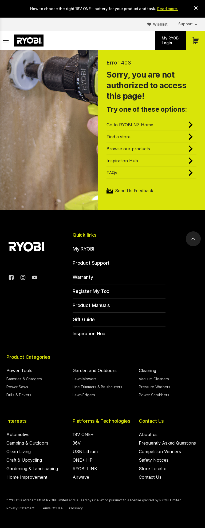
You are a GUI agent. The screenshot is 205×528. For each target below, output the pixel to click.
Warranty (83, 277)
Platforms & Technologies (102, 421)
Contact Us (151, 421)
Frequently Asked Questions (167, 443)
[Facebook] (11, 278)
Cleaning (147, 370)
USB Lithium (85, 451)
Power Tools (19, 370)
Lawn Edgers (84, 395)
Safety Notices (153, 460)
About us (148, 434)
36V (77, 443)
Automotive (18, 434)
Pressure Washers (154, 387)
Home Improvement (26, 477)
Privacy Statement (20, 508)
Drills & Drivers (18, 395)
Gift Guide (84, 319)
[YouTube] (34, 278)
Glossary (76, 508)
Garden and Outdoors (95, 370)
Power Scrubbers (154, 395)
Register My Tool (92, 291)
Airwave (81, 477)
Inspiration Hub (89, 333)
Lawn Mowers (84, 379)
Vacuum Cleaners (154, 379)
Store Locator (153, 468)
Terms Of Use (52, 508)
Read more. (167, 8)
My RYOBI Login (171, 40)
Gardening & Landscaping (32, 468)
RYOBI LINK (85, 468)
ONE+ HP (83, 460)
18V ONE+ (83, 434)
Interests (16, 421)
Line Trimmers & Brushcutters (97, 387)
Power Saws (17, 387)
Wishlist (160, 24)
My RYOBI (83, 249)
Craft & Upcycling (24, 460)
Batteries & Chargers (24, 379)
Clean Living (18, 451)
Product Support (91, 263)
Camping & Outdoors (27, 443)
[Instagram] (23, 278)
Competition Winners (160, 451)
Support (185, 24)
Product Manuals (91, 305)
